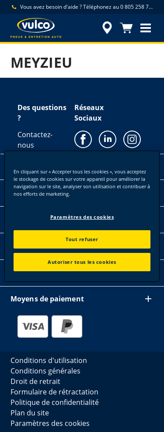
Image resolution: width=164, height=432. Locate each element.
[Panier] (126, 28)
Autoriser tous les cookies (82, 262)
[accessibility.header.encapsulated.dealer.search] (107, 28)
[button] (146, 28)
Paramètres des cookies (82, 217)
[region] (82, 216)
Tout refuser (82, 239)
